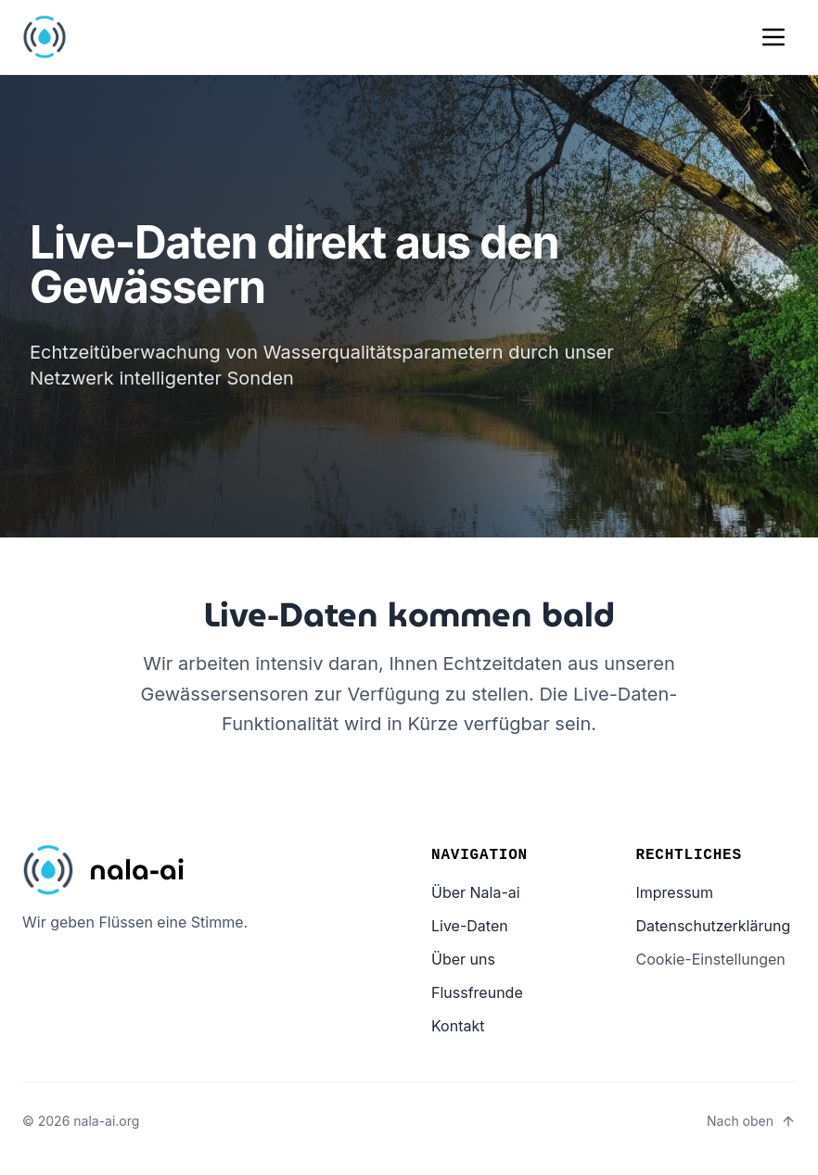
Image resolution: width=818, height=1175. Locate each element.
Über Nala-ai (475, 892)
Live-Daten (469, 925)
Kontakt (457, 1026)
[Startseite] (103, 870)
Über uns (463, 959)
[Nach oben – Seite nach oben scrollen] (751, 1121)
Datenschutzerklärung (713, 925)
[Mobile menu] (773, 37)
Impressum (675, 892)
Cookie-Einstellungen (711, 959)
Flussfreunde (477, 992)
